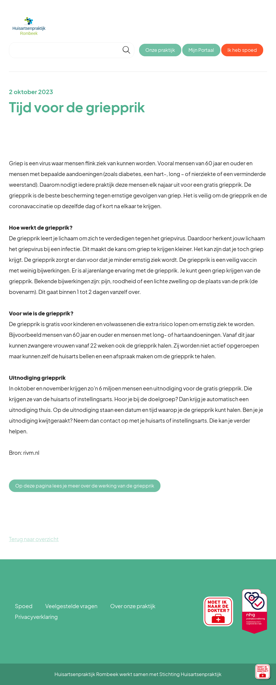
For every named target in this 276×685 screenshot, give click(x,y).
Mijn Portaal (201, 50)
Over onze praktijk (132, 606)
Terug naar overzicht (34, 538)
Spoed (23, 606)
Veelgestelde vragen (71, 606)
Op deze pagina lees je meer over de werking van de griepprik (84, 485)
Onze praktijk (160, 50)
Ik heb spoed (242, 50)
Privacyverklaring (36, 616)
